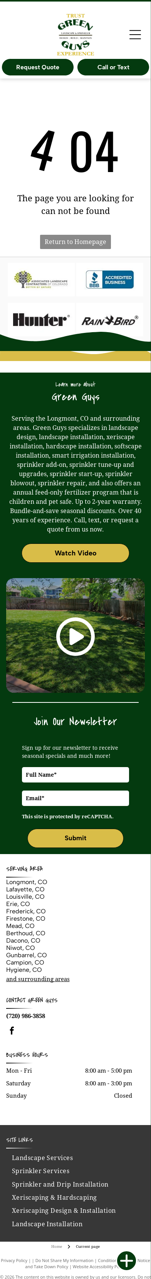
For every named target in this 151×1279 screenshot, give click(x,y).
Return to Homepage (75, 242)
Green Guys (43, 987)
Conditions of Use (115, 1247)
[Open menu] (135, 34)
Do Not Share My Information (64, 1247)
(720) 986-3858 (25, 1002)
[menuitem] (42, 1144)
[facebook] (12, 1018)
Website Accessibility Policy (99, 1253)
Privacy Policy (14, 1247)
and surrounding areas (38, 965)
